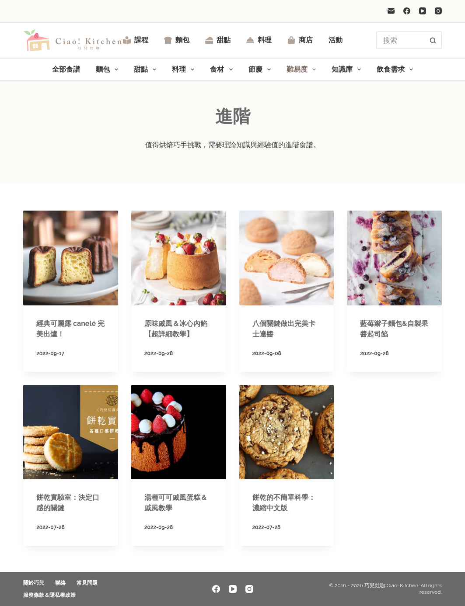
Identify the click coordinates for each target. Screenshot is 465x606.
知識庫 (348, 69)
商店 (300, 40)
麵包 (176, 40)
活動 (336, 40)
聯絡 (60, 583)
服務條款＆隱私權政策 (49, 595)
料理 (259, 40)
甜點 (218, 40)
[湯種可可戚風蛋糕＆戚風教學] (178, 432)
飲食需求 (396, 69)
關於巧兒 (33, 583)
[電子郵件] (391, 10)
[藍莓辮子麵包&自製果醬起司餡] (394, 258)
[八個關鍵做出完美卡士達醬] (286, 258)
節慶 (261, 69)
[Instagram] (438, 10)
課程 (135, 40)
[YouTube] (422, 10)
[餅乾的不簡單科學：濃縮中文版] (286, 432)
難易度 (303, 69)
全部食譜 (66, 69)
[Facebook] (406, 10)
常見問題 (87, 583)
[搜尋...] (400, 40)
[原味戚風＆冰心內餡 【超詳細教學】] (178, 258)
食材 (223, 69)
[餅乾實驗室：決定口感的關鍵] (70, 432)
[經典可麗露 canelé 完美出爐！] (70, 258)
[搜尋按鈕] (433, 40)
